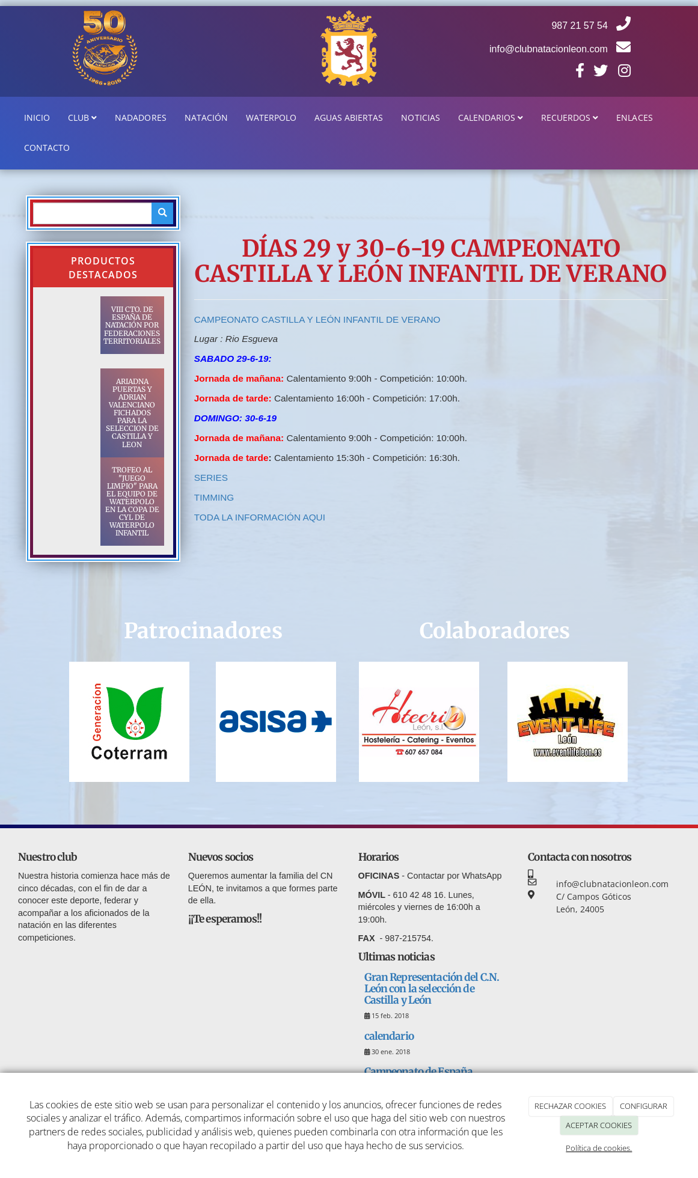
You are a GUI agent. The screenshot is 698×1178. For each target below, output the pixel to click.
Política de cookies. (599, 1148)
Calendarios (490, 117)
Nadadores (140, 117)
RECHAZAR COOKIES (570, 1105)
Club (82, 117)
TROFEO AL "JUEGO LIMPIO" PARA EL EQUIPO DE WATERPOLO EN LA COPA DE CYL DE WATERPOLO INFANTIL (132, 501)
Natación (206, 117)
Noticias (420, 117)
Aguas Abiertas (348, 117)
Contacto (47, 147)
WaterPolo (271, 117)
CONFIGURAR (643, 1105)
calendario (389, 1036)
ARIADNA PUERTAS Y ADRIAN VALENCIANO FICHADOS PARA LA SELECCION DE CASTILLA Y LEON (132, 412)
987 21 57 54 (591, 25)
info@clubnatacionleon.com (560, 49)
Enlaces (634, 117)
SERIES (212, 477)
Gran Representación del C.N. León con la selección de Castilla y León (432, 989)
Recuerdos (569, 117)
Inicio (37, 117)
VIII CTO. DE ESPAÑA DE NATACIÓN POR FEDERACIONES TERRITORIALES (132, 325)
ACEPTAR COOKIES (599, 1125)
